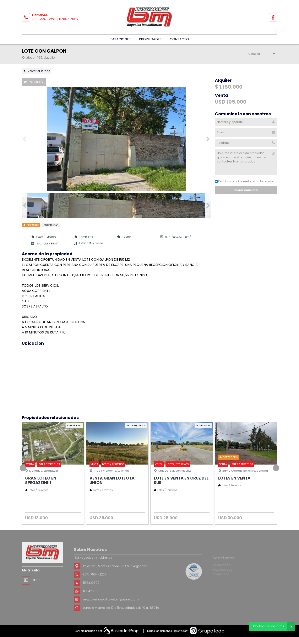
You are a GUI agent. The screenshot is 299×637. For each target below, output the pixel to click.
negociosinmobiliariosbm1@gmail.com (111, 612)
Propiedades (150, 39)
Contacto (179, 39)
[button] (208, 139)
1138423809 (91, 603)
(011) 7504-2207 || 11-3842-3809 (55, 19)
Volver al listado (36, 71)
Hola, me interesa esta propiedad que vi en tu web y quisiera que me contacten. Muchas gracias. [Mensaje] (246, 162)
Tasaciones (120, 39)
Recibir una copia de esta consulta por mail (244, 181)
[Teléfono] (246, 143)
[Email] (246, 132)
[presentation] (23, 468)
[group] (116, 139)
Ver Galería (33, 81)
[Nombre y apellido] (246, 122)
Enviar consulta (246, 190)
